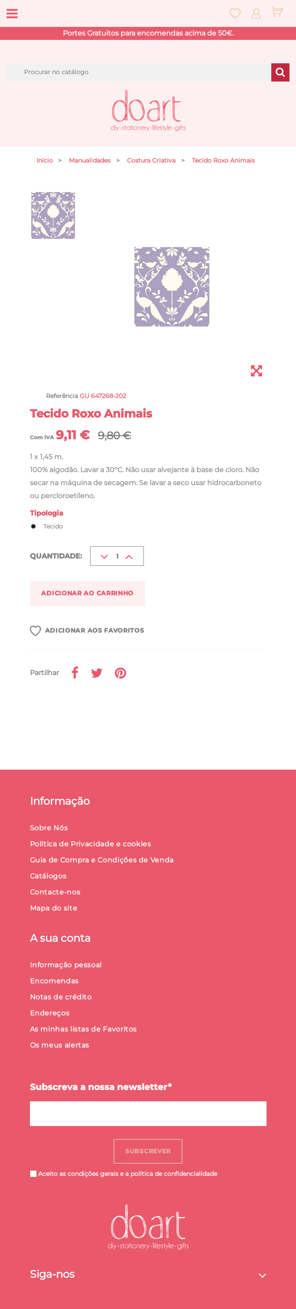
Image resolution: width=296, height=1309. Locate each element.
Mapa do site (54, 908)
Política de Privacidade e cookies (90, 844)
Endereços (50, 1013)
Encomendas (54, 981)
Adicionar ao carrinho (87, 593)
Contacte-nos (55, 892)
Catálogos (48, 876)
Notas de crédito (61, 997)
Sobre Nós (49, 828)
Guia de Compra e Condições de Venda (102, 860)
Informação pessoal (66, 965)
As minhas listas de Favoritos (83, 1029)
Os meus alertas (60, 1045)
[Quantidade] (117, 556)
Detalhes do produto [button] (90, 712)
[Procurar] (137, 72)
